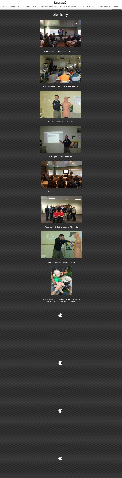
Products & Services (68, 6)
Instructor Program (88, 6)
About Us (15, 6)
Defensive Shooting (48, 6)
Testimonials (105, 6)
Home (5, 6)
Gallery (116, 6)
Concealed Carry (29, 6)
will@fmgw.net (69, 477)
